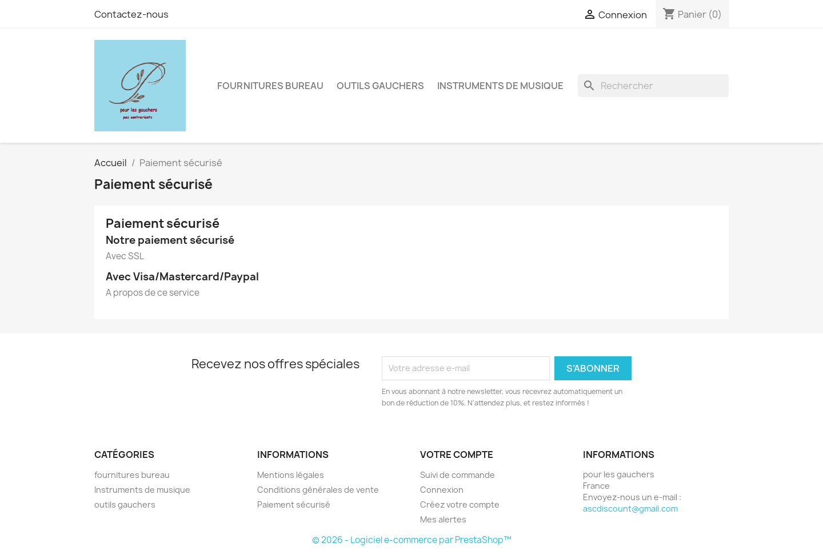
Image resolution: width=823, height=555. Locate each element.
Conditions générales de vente (318, 489)
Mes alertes (443, 519)
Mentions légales (290, 474)
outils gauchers (380, 85)
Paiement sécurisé (293, 504)
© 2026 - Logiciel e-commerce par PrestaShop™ (412, 540)
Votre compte (456, 454)
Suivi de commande (457, 474)
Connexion (442, 489)
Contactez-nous (131, 14)
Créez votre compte (460, 504)
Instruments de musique (500, 85)
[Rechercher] (653, 85)
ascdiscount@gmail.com (630, 508)
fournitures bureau (270, 85)
